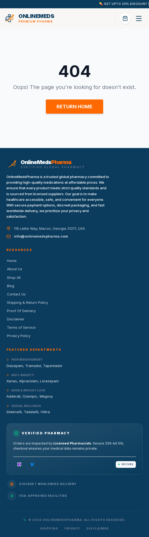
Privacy (72, 528)
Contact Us (16, 294)
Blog (10, 286)
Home (11, 260)
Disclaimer (15, 319)
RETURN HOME (74, 106)
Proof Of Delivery (21, 311)
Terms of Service (21, 327)
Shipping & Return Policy (27, 302)
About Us (14, 269)
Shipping (49, 528)
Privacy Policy (18, 336)
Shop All (13, 277)
